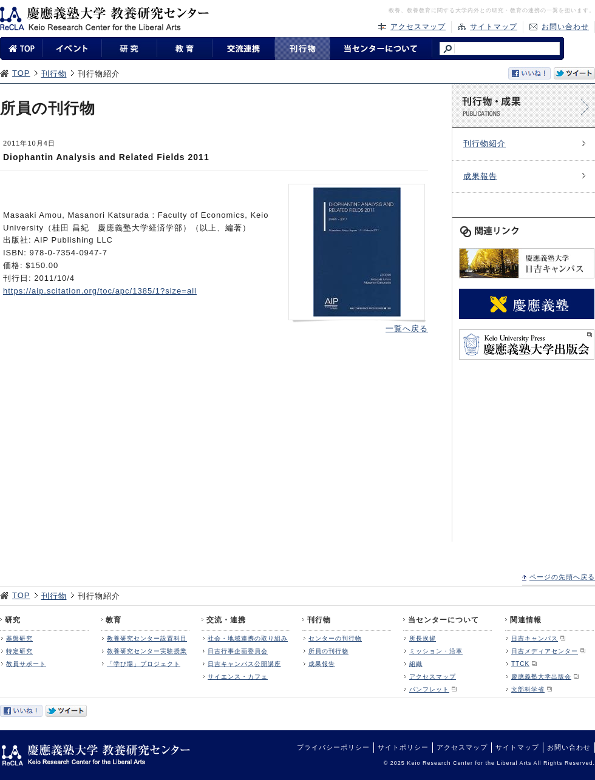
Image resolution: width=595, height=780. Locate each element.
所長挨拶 (422, 638)
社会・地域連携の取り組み (248, 638)
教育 (113, 620)
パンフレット (429, 689)
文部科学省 (528, 689)
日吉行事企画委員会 (238, 651)
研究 (13, 620)
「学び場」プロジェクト (143, 664)
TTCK (520, 664)
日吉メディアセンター (544, 651)
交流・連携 (226, 620)
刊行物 (54, 73)
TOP (21, 73)
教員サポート (26, 664)
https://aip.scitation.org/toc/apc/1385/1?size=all (100, 290)
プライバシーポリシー (333, 747)
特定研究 (19, 651)
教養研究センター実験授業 (147, 651)
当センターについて (443, 620)
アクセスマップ (418, 26)
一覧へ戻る (407, 328)
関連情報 (526, 620)
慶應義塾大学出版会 (541, 676)
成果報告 (480, 176)
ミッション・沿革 (436, 651)
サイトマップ (493, 26)
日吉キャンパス (534, 638)
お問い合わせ (565, 26)
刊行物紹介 (484, 143)
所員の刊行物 (328, 651)
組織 (416, 664)
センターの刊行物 (335, 638)
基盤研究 (19, 638)
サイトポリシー (403, 747)
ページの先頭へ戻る (562, 576)
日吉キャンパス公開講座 (244, 664)
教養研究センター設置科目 (147, 638)
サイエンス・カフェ (238, 676)
